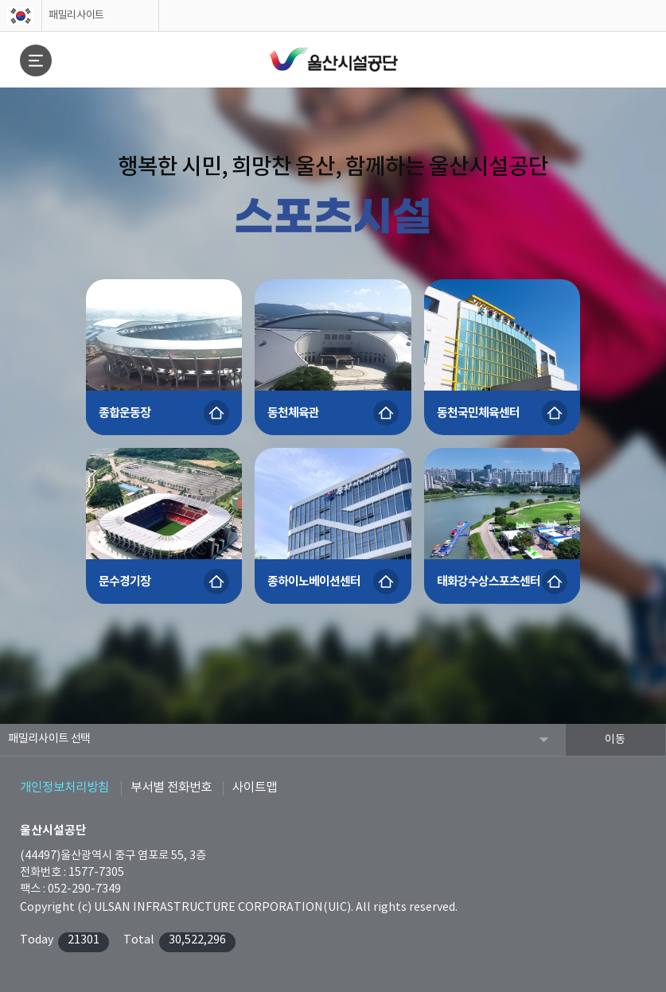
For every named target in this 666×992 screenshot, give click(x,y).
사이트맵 (254, 787)
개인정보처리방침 (64, 787)
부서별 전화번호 (171, 787)
